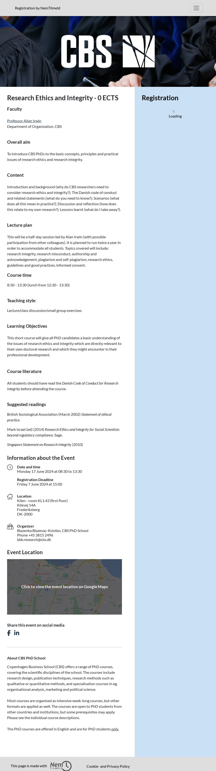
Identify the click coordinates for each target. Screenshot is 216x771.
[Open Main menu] (196, 8)
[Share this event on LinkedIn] (16, 633)
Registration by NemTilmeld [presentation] (37, 8)
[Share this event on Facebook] (9, 633)
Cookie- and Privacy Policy (108, 766)
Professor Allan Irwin (24, 120)
